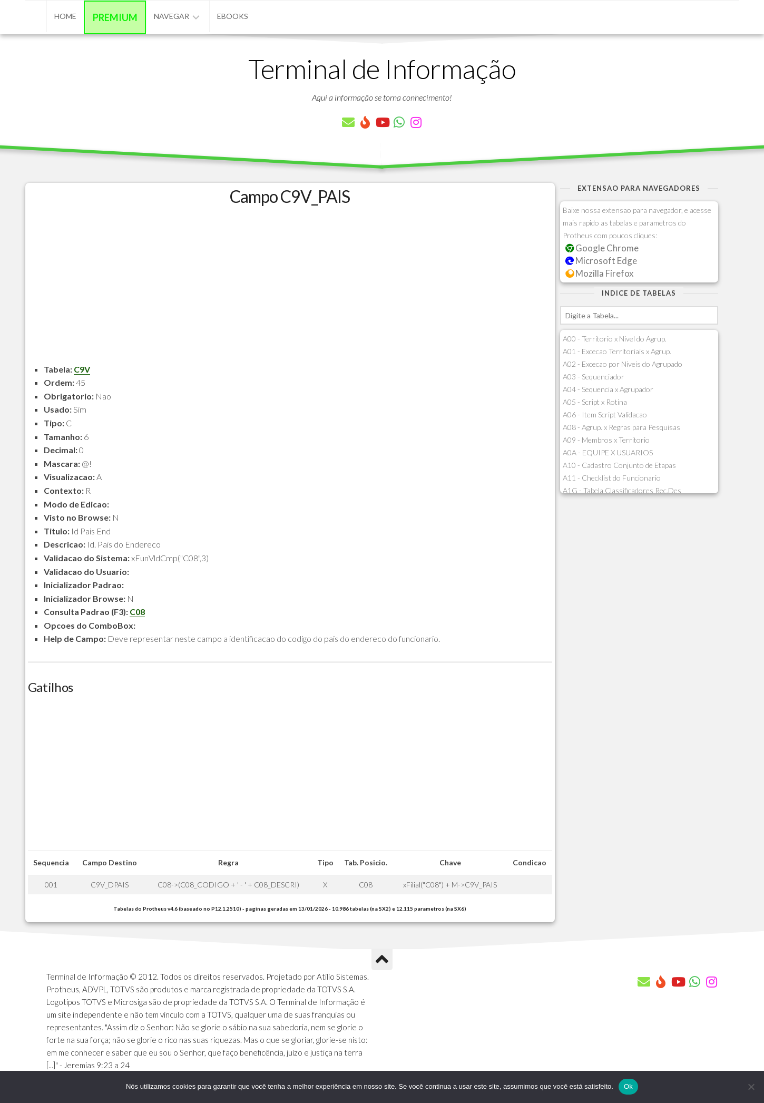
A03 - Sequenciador (593, 376)
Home (65, 16)
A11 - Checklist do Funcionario (612, 477)
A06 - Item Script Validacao (605, 414)
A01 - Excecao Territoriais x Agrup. (617, 351)
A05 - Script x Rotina (595, 401)
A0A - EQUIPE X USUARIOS (608, 452)
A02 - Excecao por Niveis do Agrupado (622, 363)
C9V (82, 369)
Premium (115, 17)
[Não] (751, 1086)
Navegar (171, 16)
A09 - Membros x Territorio (606, 439)
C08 (137, 612)
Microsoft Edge (601, 260)
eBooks (232, 16)
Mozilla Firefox (599, 273)
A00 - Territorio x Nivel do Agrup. (615, 338)
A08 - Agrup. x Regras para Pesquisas (621, 427)
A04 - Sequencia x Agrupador (608, 389)
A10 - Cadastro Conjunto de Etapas (619, 465)
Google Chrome (602, 247)
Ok (628, 1086)
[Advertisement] (290, 289)
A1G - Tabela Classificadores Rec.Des (622, 490)
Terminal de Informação (382, 68)
